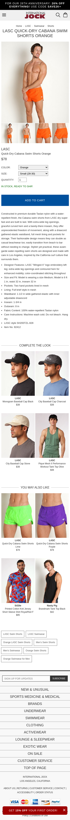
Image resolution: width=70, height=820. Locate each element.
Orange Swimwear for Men (16, 659)
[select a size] (33, 173)
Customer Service (35, 761)
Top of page (35, 768)
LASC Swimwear (36, 634)
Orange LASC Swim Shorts (16, 642)
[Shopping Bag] (65, 14)
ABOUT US (9, 788)
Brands (35, 704)
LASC (5, 149)
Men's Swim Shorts (45, 642)
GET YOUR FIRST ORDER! (38, 810)
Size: (4, 173)
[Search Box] (58, 15)
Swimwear (35, 718)
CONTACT (60, 788)
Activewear (35, 732)
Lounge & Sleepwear (35, 739)
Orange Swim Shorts (36, 650)
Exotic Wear (35, 746)
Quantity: (7, 179)
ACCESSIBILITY (25, 792)
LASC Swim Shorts (12, 634)
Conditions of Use (39, 815)
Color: (6, 167)
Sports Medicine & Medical (35, 697)
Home (19, 26)
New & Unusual (35, 689)
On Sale (35, 754)
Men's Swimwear (11, 650)
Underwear (35, 711)
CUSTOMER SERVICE (41, 788)
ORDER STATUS (44, 792)
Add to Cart (35, 200)
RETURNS (22, 788)
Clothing (35, 725)
